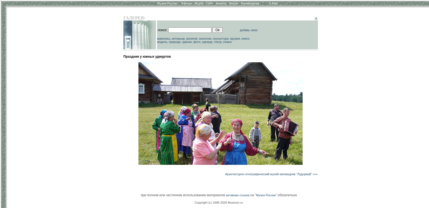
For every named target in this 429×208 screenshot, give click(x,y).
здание (187, 41)
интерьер (178, 38)
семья (227, 41)
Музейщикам (250, 3)
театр (218, 41)
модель (162, 41)
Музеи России (168, 3)
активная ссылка (238, 195)
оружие (235, 38)
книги (245, 38)
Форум (233, 3)
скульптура (220, 38)
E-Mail (273, 3)
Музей (199, 3)
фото (197, 41)
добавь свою (249, 30)
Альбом (221, 3)
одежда (207, 41)
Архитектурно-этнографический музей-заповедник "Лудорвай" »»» (271, 174)
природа (175, 41)
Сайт (209, 3)
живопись (163, 38)
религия (192, 38)
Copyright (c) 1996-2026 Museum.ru (219, 202)
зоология (205, 38)
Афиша (186, 3)
